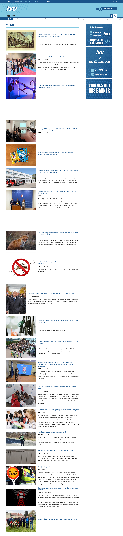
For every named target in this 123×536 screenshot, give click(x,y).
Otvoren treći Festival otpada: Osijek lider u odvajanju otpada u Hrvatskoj (58, 345)
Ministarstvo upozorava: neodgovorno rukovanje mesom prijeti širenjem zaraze (56, 194)
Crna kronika (40, 441)
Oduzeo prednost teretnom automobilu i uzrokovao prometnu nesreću (56, 498)
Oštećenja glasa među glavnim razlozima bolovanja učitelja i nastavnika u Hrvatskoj (57, 86)
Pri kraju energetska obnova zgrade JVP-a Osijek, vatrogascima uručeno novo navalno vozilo (58, 172)
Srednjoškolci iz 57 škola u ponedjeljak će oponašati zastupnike (57, 414)
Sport (39, 61)
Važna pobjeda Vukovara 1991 (19, 19)
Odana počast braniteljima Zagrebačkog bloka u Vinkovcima (56, 529)
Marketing (46, 1)
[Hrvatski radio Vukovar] (11, 8)
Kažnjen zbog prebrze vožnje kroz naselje (57, 475)
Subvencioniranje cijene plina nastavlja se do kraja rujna (58, 458)
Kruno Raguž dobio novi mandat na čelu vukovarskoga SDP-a (73, 19)
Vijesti (39, 90)
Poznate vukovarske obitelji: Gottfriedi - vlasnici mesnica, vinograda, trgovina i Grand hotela (58, 35)
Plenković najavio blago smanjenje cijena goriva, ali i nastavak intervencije (56, 324)
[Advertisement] (42, 110)
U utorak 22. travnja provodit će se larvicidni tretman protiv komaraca (58, 265)
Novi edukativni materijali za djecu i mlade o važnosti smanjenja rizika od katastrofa (58, 153)
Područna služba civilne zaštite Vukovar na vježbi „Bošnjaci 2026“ (57, 390)
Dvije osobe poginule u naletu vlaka (42, 19)
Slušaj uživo (109, 9)
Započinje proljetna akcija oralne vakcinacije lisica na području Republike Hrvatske (58, 236)
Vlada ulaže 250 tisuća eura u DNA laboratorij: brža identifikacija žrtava (51, 296)
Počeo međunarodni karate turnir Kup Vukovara (55, 56)
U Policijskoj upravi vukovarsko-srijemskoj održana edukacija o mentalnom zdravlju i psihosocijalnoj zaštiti (57, 129)
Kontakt (38, 1)
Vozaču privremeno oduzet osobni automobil (58, 438)
